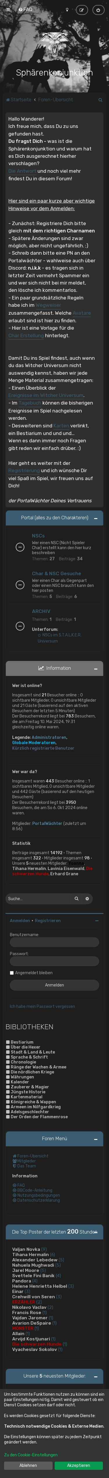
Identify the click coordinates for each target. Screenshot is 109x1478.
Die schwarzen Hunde (37, 1343)
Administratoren (49, 736)
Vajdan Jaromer (30, 1317)
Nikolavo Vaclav (29, 1306)
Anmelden (20, 919)
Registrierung (24, 470)
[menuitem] (25, 9)
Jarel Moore (25, 1270)
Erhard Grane (64, 873)
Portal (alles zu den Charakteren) (54, 517)
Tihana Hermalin (29, 868)
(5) (61, 1259)
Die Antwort (22, 170)
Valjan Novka (26, 1248)
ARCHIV (41, 611)
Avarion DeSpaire (31, 1322)
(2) (39, 1301)
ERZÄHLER (23, 1301)
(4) (58, 1275)
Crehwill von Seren (33, 1296)
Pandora (21, 1280)
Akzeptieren (78, 1465)
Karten (61, 425)
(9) (44, 1248)
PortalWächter (47, 823)
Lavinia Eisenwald (66, 868)
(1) (44, 1312)
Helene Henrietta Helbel (39, 1285)
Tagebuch (30, 402)
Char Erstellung (26, 335)
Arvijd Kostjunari (31, 1338)
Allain (18, 1333)
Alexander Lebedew (35, 1259)
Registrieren (48, 919)
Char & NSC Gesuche (56, 573)
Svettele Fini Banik (33, 1275)
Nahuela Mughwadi (33, 1264)
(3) (71, 1285)
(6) (52, 1254)
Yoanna (76, 862)
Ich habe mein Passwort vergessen (42, 1005)
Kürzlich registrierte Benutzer (43, 747)
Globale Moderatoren (34, 742)
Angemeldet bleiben (34, 972)
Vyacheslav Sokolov (34, 1349)
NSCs (38, 535)
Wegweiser (48, 304)
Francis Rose (26, 1312)
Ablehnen (28, 1465)
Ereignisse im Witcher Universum (45, 395)
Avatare (82, 312)
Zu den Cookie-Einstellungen (31, 1455)
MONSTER (22, 1327)
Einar (18, 1291)
